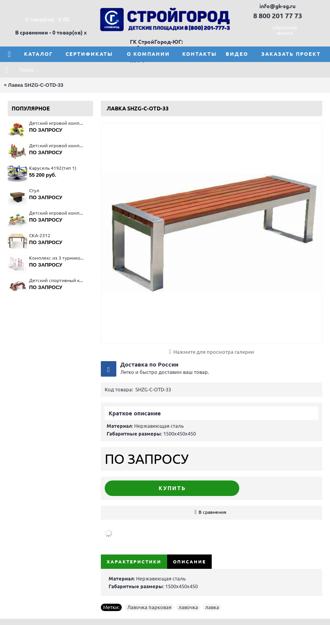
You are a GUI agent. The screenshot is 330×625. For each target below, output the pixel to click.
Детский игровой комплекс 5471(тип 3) (57, 123)
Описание (189, 561)
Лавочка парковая (149, 607)
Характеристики (134, 561)
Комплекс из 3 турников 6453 (57, 257)
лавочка (188, 607)
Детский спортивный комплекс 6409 (57, 280)
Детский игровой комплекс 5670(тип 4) (57, 145)
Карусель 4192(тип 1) (52, 167)
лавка (212, 607)
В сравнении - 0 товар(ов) (49, 32)
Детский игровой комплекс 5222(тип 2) (57, 212)
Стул (34, 190)
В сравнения (212, 512)
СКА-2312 (39, 235)
